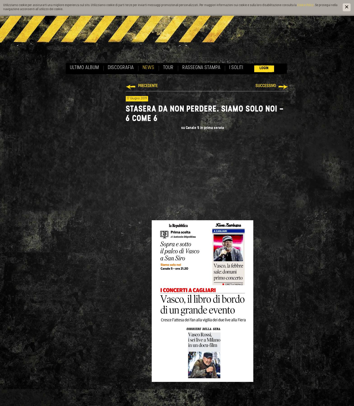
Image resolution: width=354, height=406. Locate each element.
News (148, 67)
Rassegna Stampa (201, 67)
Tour (168, 67)
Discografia (121, 67)
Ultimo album (84, 67)
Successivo (266, 86)
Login (264, 68)
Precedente (148, 86)
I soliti (236, 67)
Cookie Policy (305, 5)
